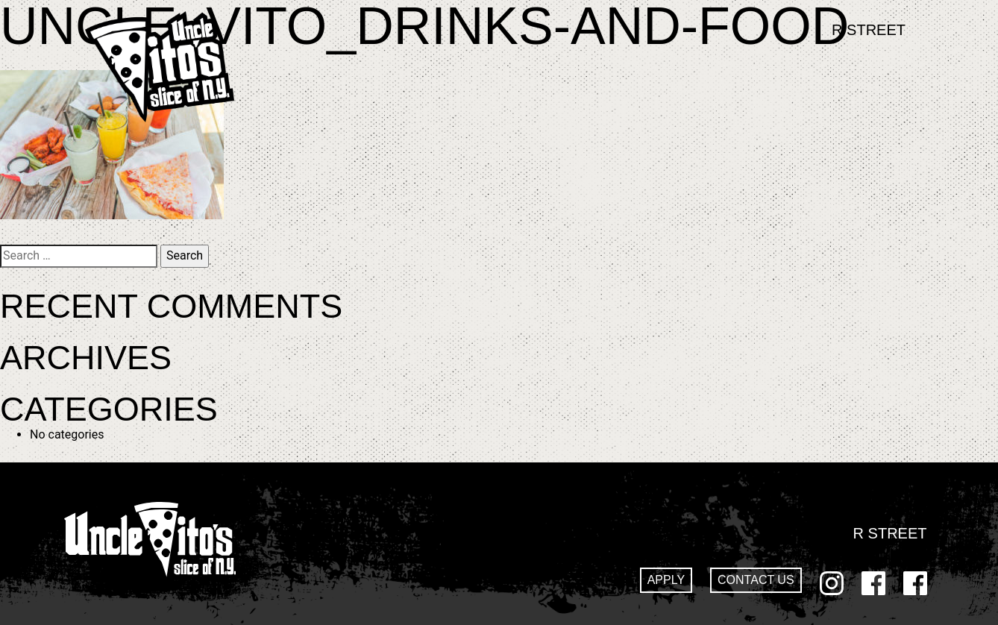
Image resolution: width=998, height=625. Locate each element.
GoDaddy (915, 583)
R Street (869, 30)
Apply (666, 580)
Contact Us (756, 580)
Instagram (832, 583)
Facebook (873, 583)
